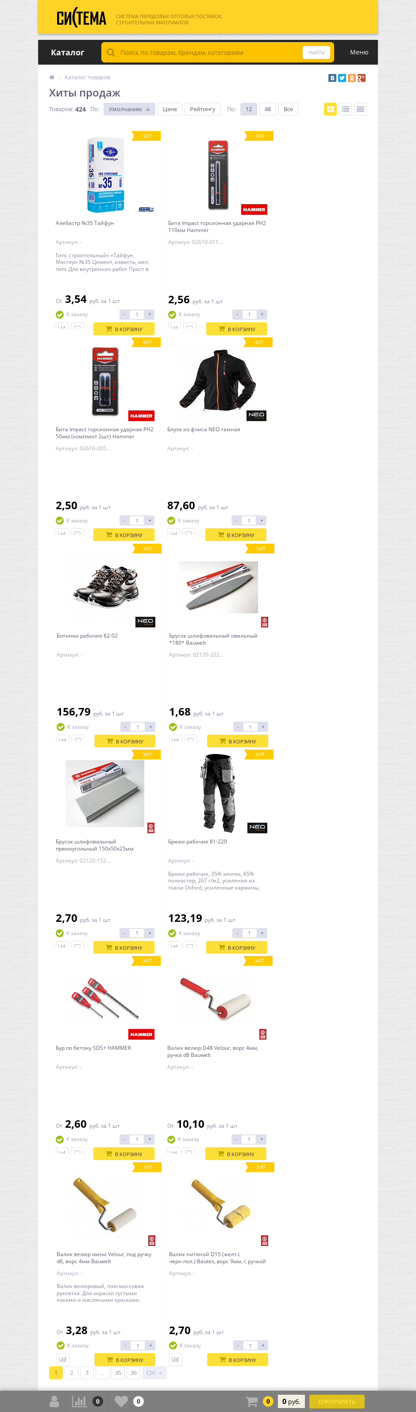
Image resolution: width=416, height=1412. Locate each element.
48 (268, 109)
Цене (170, 109)
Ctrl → (154, 1026)
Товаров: (61, 109)
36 (134, 1026)
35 (118, 1026)
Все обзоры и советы (338, 1049)
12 (249, 109)
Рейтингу (203, 109)
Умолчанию (125, 109)
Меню (359, 52)
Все (288, 109)
